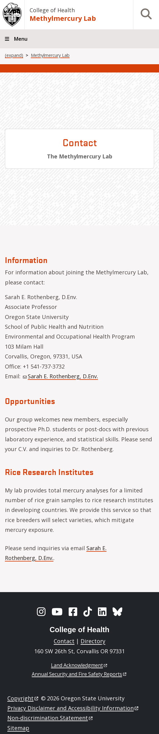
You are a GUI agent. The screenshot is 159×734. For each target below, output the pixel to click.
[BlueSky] (117, 612)
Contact (64, 641)
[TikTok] (87, 612)
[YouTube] (57, 612)
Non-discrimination (50, 717)
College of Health (52, 10)
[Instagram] (41, 612)
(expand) (14, 55)
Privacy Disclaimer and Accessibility (73, 708)
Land (79, 665)
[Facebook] (73, 612)
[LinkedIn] (102, 612)
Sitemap (18, 728)
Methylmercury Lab (63, 18)
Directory (93, 641)
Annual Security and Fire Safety (79, 674)
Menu (20, 38)
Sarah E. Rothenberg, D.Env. (60, 376)
